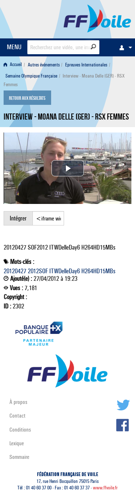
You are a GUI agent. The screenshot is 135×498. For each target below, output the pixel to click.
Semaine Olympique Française (31, 76)
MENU (14, 47)
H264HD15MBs (98, 271)
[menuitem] (124, 47)
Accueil (13, 65)
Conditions (20, 429)
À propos (18, 402)
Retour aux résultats (27, 98)
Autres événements (44, 65)
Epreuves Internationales (86, 65)
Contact (17, 415)
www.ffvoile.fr (105, 488)
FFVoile (97, 18)
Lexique (16, 443)
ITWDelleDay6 (64, 271)
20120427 (15, 271)
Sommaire (19, 456)
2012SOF (38, 271)
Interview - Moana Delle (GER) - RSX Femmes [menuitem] (64, 80)
